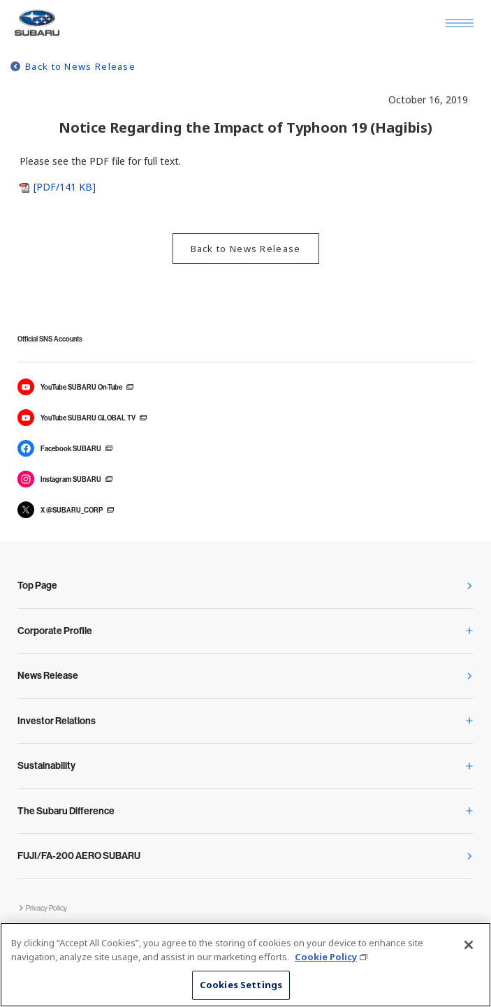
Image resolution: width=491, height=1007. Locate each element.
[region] (245, 965)
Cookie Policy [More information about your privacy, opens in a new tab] (326, 956)
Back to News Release (80, 66)
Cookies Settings (241, 984)
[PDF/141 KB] (65, 186)
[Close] (468, 944)
